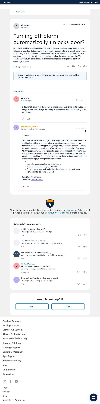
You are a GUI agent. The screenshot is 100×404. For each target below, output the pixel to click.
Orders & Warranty (13, 351)
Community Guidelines (57, 212)
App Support (9, 356)
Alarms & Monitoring (14, 333)
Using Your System (13, 329)
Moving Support (11, 347)
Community (9, 369)
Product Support (12, 321)
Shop (5, 365)
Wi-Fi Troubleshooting (15, 338)
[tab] (18, 91)
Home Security (37, 180)
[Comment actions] (86, 103)
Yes (68, 306)
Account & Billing (12, 343)
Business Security (12, 360)
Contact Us (8, 373)
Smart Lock (20, 12)
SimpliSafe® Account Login (88, 2)
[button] (16, 26)
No (31, 306)
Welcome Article (76, 209)
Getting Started (11, 325)
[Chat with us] (86, 397)
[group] (67, 66)
